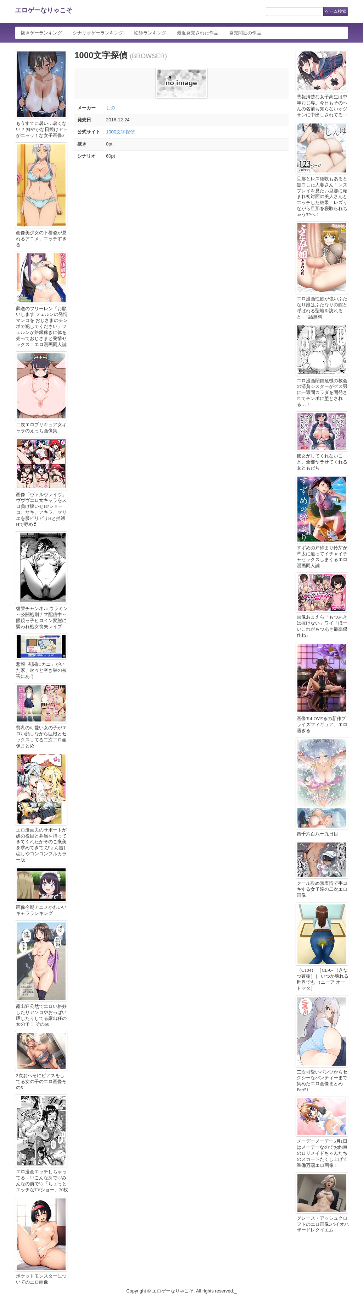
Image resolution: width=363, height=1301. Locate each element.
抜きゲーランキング (41, 32)
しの (110, 107)
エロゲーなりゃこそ (43, 10)
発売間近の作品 (245, 32)
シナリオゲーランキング (98, 32)
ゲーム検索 (335, 11)
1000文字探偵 (120, 132)
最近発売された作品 (197, 32)
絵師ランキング (150, 32)
